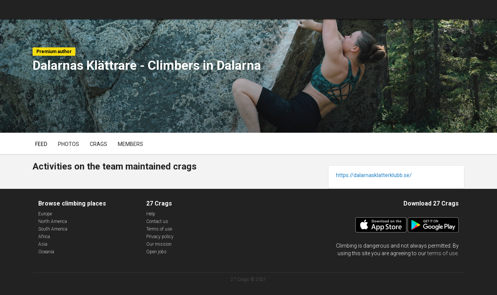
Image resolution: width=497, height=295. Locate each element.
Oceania (46, 251)
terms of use (442, 253)
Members (130, 144)
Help (150, 214)
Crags (98, 144)
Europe (45, 214)
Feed (41, 144)
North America (52, 221)
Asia (42, 244)
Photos (68, 144)
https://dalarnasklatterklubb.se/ (374, 175)
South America (52, 229)
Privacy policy (159, 236)
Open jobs (156, 251)
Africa (44, 236)
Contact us (157, 221)
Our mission (159, 244)
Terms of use (159, 229)
